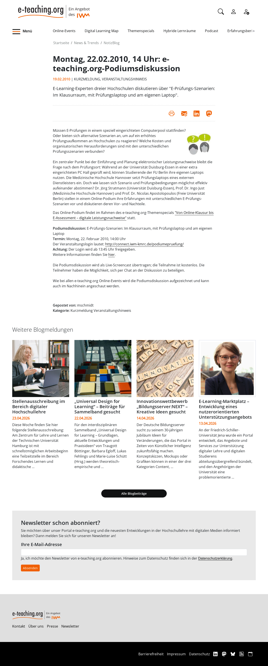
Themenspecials (141, 30)
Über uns (36, 626)
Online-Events (64, 30)
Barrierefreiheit (151, 654)
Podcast (211, 30)
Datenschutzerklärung (215, 558)
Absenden (30, 568)
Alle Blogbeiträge (134, 493)
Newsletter (70, 626)
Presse (52, 626)
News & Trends (86, 42)
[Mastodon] (224, 654)
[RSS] (242, 654)
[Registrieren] (246, 11)
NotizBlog (112, 42)
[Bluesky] (233, 654)
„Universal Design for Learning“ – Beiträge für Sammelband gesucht (99, 406)
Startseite (61, 42)
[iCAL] (250, 654)
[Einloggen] (233, 11)
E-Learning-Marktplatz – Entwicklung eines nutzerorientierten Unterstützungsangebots (225, 409)
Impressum (176, 654)
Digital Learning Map (102, 30)
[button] (32, 31)
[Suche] (221, 11)
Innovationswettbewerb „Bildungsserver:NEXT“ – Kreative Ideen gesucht (162, 406)
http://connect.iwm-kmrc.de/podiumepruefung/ (144, 244)
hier (111, 254)
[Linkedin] (216, 654)
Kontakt (18, 626)
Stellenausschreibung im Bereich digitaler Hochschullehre (38, 406)
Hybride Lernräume (179, 30)
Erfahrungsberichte (243, 30)
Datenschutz (199, 654)
